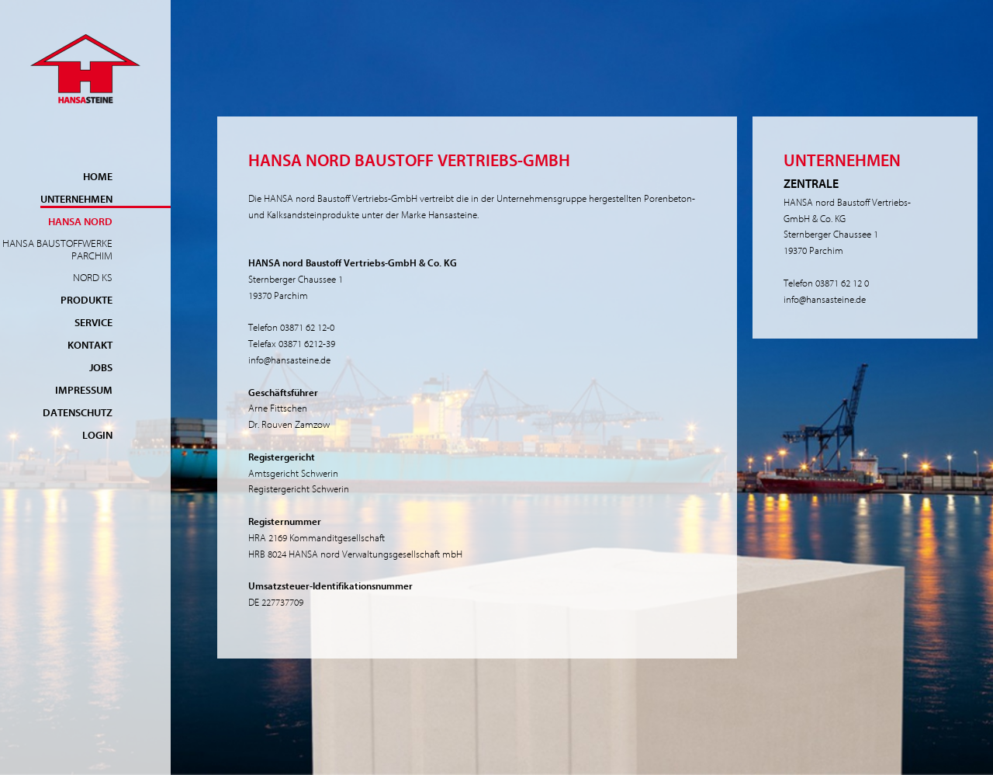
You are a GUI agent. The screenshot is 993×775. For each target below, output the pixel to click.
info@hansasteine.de (289, 360)
